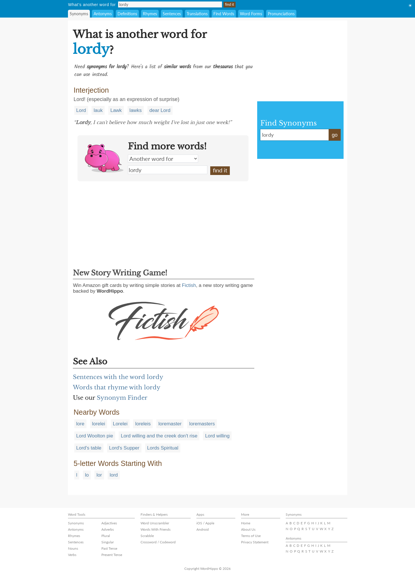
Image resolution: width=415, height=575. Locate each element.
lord (114, 475)
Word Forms (251, 13)
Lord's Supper (124, 448)
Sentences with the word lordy (118, 377)
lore (80, 424)
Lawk (116, 110)
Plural (105, 536)
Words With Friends (155, 529)
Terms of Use (251, 536)
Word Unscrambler (155, 523)
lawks (136, 110)
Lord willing (217, 436)
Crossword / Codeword (158, 542)
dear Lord (159, 110)
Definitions (127, 13)
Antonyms (103, 13)
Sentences (172, 13)
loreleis (143, 424)
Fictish (189, 285)
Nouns (73, 548)
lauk (98, 110)
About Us (248, 529)
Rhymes (150, 13)
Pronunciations (281, 13)
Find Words (223, 13)
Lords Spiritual (163, 448)
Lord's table (88, 448)
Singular (107, 542)
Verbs (72, 555)
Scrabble (147, 536)
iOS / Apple (205, 523)
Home (245, 523)
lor (99, 475)
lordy (167, 169)
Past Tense (109, 548)
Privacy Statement (254, 542)
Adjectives (109, 523)
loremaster (169, 424)
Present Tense (111, 555)
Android (202, 529)
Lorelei (120, 424)
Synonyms (79, 13)
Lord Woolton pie (94, 436)
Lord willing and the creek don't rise (159, 436)
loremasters (202, 424)
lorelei (98, 424)
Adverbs (107, 529)
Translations (197, 13)
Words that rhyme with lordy (116, 387)
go (335, 135)
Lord (81, 110)
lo (87, 475)
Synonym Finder (122, 397)
